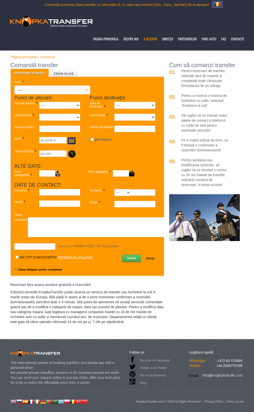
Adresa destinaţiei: (102, 127)
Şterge (150, 258)
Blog (143, 383)
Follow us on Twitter (153, 368)
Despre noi (131, 38)
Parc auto (209, 38)
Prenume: (22, 190)
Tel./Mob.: (97, 190)
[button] (52, 89)
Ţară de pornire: (26, 103)
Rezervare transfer (29, 73)
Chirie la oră (64, 74)
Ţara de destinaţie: (98, 105)
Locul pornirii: (24, 115)
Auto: (19, 82)
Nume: (20, 202)
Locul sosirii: (99, 115)
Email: (95, 202)
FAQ (223, 38)
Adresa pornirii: (24, 127)
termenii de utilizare (75, 257)
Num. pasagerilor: (23, 173)
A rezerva (150, 38)
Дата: (19, 138)
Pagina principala (105, 38)
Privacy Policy (214, 401)
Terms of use (235, 401)
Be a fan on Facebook (154, 360)
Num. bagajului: (100, 171)
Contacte (237, 38)
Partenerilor (187, 38)
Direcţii (167, 38)
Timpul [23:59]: (25, 151)
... (71, 154)
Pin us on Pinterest (152, 375)
